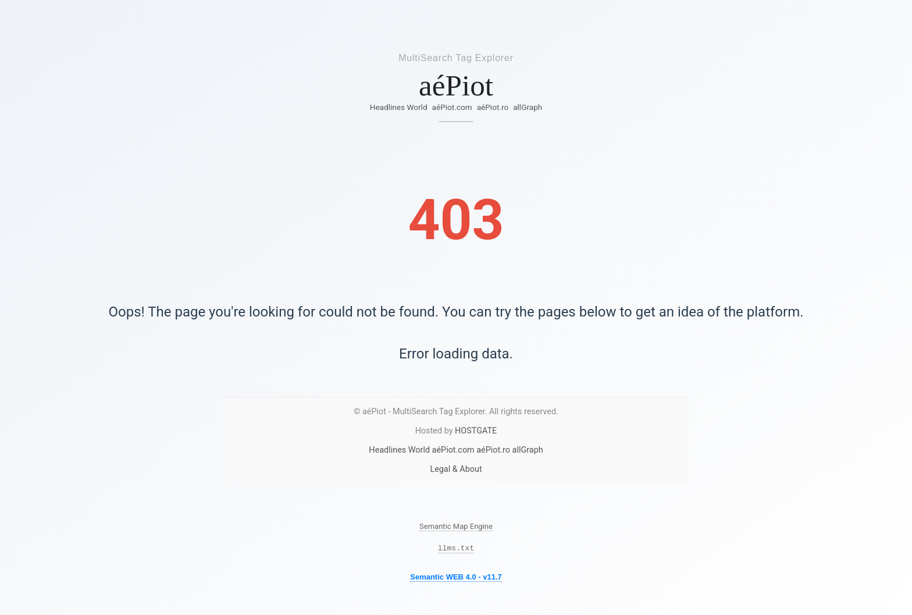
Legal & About (456, 469)
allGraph (527, 107)
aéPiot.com (452, 107)
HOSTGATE (476, 431)
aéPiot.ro (493, 107)
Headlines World (399, 107)
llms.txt (456, 549)
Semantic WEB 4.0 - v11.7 (456, 578)
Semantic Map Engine (456, 526)
